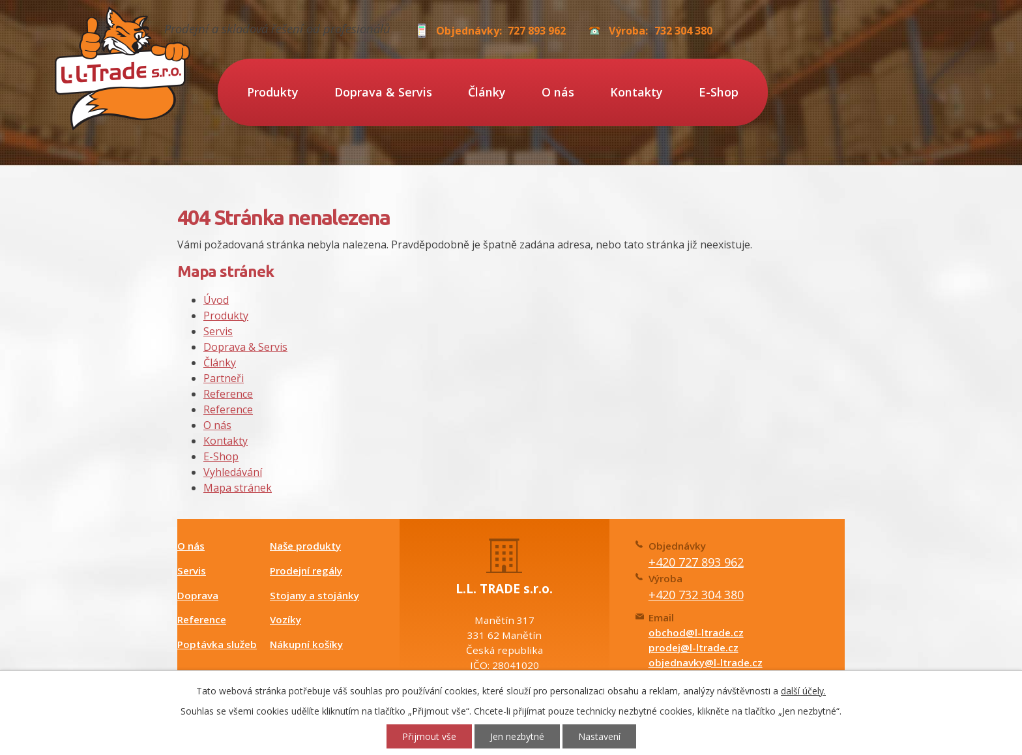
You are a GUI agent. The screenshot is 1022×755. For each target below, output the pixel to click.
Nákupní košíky (306, 644)
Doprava (197, 595)
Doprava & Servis (383, 92)
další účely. (803, 691)
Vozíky (285, 619)
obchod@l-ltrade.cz (696, 632)
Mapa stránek (237, 488)
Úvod (216, 300)
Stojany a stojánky (314, 595)
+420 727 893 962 (696, 562)
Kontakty (636, 92)
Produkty (273, 92)
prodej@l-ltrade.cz (693, 647)
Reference (228, 394)
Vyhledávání (232, 472)
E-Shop (718, 92)
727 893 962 (537, 30)
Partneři (223, 378)
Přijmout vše (429, 736)
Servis (218, 331)
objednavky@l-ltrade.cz (706, 662)
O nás (558, 92)
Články (487, 92)
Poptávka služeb (217, 644)
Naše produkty (305, 545)
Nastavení (599, 736)
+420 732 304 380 (696, 594)
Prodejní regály (306, 570)
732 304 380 (683, 30)
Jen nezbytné (517, 736)
